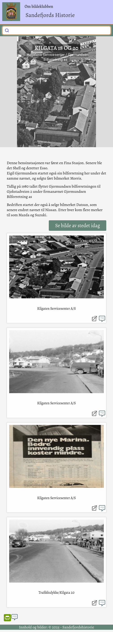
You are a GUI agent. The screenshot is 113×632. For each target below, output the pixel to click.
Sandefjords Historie (50, 15)
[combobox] (56, 30)
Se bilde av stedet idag (77, 225)
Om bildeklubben (39, 6)
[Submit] (6, 29)
